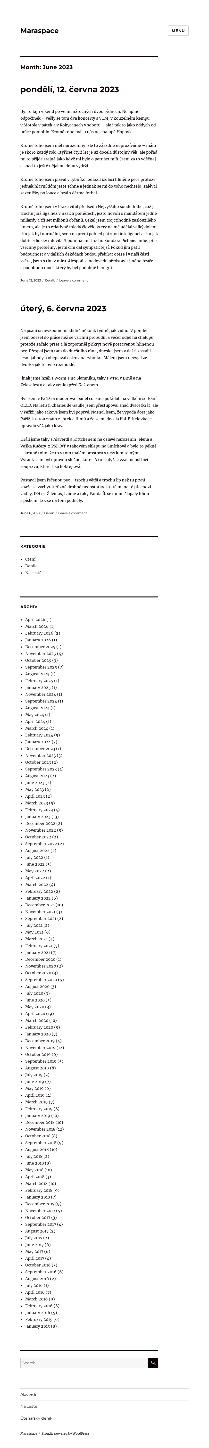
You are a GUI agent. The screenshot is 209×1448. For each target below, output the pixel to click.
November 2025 (40, 653)
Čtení (30, 559)
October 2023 (38, 762)
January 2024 (38, 741)
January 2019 (37, 1115)
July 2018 (33, 1156)
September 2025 (41, 667)
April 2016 (35, 1292)
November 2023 (40, 755)
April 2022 (35, 877)
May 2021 (34, 932)
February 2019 (39, 1108)
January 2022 (38, 898)
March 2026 (37, 626)
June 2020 (35, 1000)
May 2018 (34, 1169)
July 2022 (34, 857)
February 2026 (39, 633)
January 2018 (37, 1197)
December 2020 (40, 959)
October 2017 (37, 1217)
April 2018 (34, 1176)
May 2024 (34, 714)
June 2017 (34, 1244)
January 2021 (37, 952)
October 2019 (38, 1054)
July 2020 (34, 993)
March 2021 (36, 938)
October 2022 (38, 837)
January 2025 (38, 687)
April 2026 (35, 619)
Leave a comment (73, 280)
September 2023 (41, 769)
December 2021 (40, 904)
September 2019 (41, 1061)
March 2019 (36, 1102)
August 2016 (37, 1278)
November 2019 (40, 1047)
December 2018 (40, 1122)
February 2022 (39, 891)
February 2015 (38, 1319)
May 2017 (34, 1251)
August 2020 (37, 986)
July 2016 (34, 1285)
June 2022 (35, 864)
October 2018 (37, 1136)
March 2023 (36, 803)
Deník (50, 280)
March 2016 (36, 1299)
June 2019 (34, 1081)
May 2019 (34, 1088)
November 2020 (40, 966)
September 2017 (40, 1224)
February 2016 (39, 1305)
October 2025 (38, 660)
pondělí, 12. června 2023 (69, 89)
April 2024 (35, 721)
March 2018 (36, 1183)
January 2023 (37, 816)
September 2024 (41, 701)
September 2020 (41, 979)
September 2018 (40, 1142)
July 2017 (33, 1237)
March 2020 (36, 1020)
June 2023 (34, 782)
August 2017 (37, 1231)
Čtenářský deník (36, 1418)
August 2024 (37, 707)
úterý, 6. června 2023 (63, 308)
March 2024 (36, 728)
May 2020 (34, 1006)
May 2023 (34, 789)
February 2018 (38, 1190)
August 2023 (37, 775)
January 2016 (37, 1312)
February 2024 (39, 735)
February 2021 (38, 945)
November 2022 (40, 830)
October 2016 (38, 1265)
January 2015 (37, 1326)
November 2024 (40, 694)
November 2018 (40, 1129)
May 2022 (34, 871)
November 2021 (40, 911)
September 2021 (40, 918)
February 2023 (39, 809)
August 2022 (37, 850)
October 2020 (38, 972)
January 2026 (38, 639)
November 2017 (40, 1210)
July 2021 (33, 925)
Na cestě (33, 572)
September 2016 (41, 1271)
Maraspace (39, 30)
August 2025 (37, 673)
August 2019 (37, 1068)
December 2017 (39, 1203)
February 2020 (39, 1027)
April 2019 (35, 1095)
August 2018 (37, 1149)
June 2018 (34, 1163)
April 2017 (34, 1258)
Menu (178, 30)
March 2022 (36, 884)
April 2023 (35, 796)
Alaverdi (28, 1394)
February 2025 (39, 680)
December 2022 (40, 823)
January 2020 (38, 1034)
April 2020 (35, 1013)
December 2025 (40, 646)
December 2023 (40, 748)
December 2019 (40, 1040)
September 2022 (41, 843)
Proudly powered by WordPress (66, 1433)
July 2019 (34, 1074)
